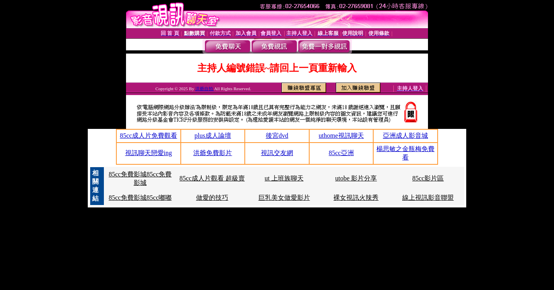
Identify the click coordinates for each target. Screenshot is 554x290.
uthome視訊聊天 (341, 135)
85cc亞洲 (341, 152)
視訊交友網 (277, 152)
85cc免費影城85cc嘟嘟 (140, 197)
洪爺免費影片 (212, 152)
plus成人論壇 (212, 135)
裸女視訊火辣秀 (355, 197)
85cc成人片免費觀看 (148, 135)
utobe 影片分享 (356, 178)
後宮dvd (277, 135)
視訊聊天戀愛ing (148, 152)
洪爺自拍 (204, 88)
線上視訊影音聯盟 (428, 197)
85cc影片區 (428, 178)
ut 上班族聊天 (284, 178)
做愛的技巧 (212, 197)
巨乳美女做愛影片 (284, 197)
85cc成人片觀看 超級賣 (212, 178)
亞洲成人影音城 (405, 135)
